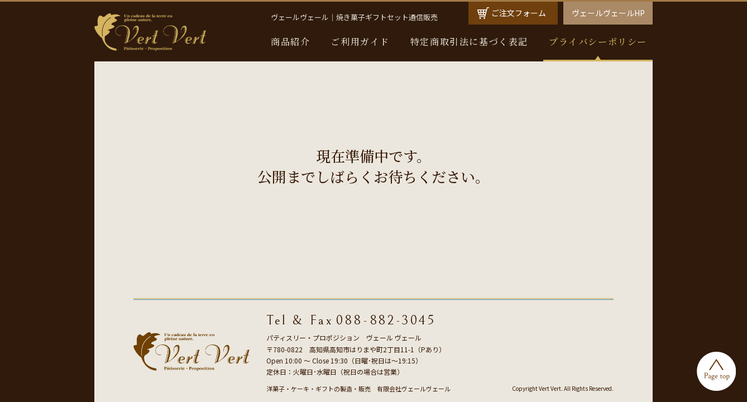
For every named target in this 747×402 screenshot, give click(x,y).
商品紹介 (290, 41)
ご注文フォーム (518, 12)
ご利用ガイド (360, 41)
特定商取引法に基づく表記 (469, 41)
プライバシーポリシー (598, 41)
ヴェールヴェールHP (608, 12)
